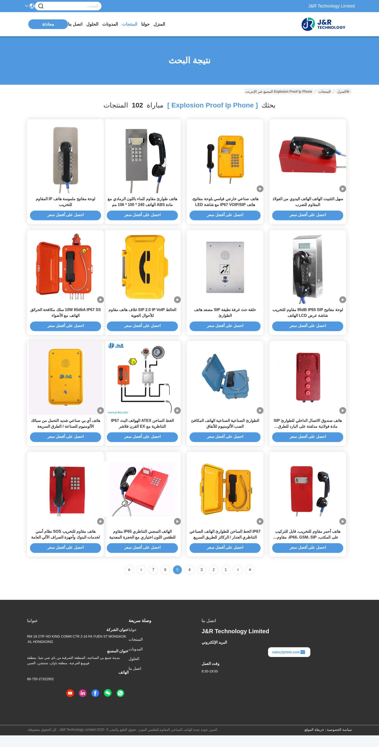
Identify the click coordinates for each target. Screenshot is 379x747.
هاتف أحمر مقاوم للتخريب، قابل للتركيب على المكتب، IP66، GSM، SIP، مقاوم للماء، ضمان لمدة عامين (307, 549)
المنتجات (129, 24)
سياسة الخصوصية (339, 741)
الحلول (92, 24)
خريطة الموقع (314, 741)
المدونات (110, 24)
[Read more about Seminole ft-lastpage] (129, 581)
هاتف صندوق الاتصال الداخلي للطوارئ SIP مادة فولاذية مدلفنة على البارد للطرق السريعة (308, 435)
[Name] (41, 6)
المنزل (159, 24)
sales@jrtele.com (289, 663)
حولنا (145, 24)
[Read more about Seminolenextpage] (141, 581)
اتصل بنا (75, 24)
